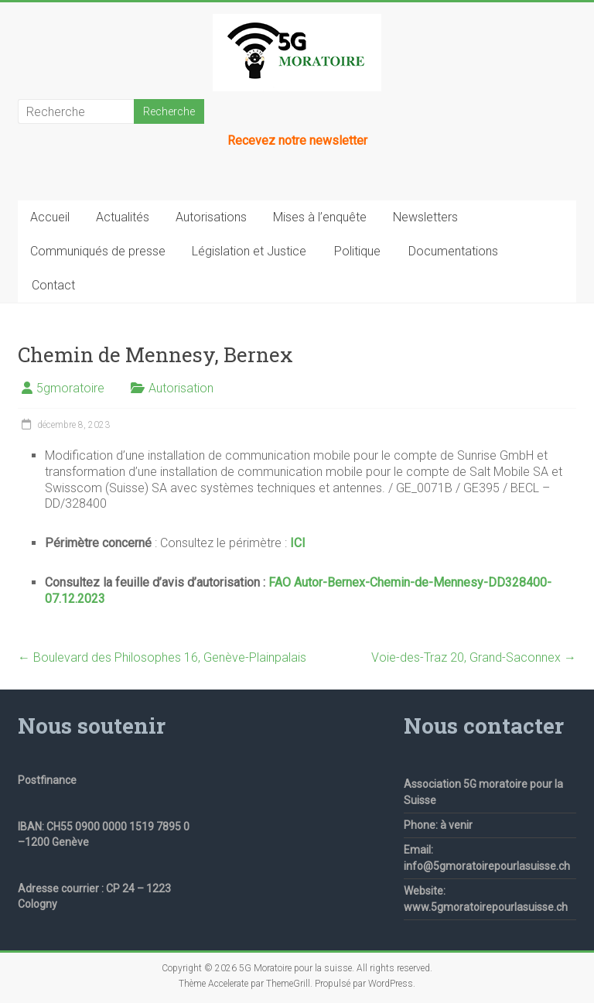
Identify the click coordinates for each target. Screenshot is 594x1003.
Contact (53, 285)
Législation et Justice (249, 251)
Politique (357, 251)
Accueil (50, 217)
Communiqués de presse (98, 251)
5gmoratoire (70, 388)
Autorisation (180, 388)
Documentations (453, 251)
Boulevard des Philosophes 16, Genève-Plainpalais (162, 657)
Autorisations (211, 217)
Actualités (122, 217)
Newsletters (425, 217)
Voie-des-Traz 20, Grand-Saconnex (473, 657)
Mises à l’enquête (320, 217)
